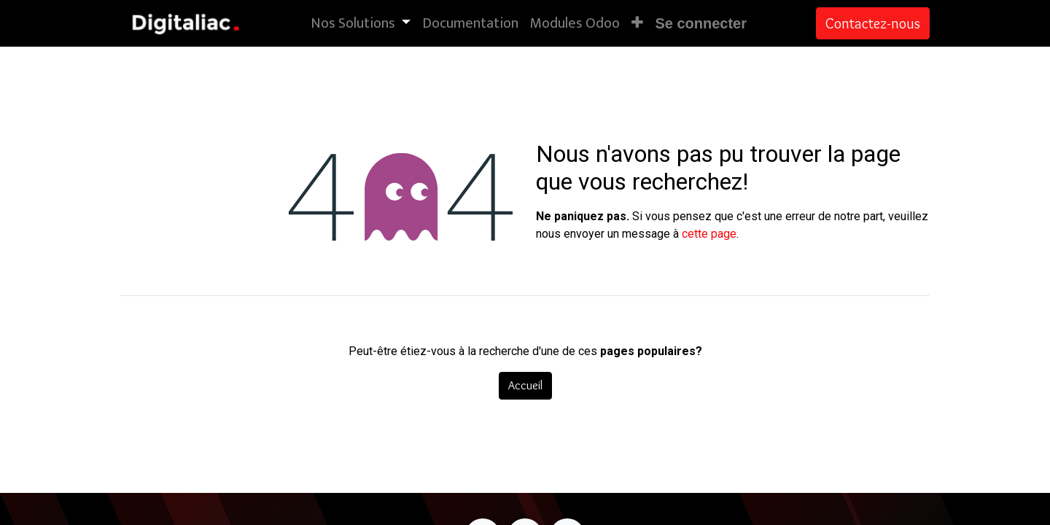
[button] (637, 23)
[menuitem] (470, 23)
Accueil (525, 385)
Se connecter (701, 23)
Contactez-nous (872, 23)
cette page (709, 234)
